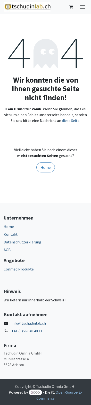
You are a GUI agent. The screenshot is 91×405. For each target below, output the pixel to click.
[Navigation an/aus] (82, 7)
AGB (7, 249)
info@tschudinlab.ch (28, 323)
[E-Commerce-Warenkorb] (71, 7)
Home (46, 167)
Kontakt (11, 234)
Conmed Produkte (19, 269)
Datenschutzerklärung (22, 242)
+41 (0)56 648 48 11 (26, 330)
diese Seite (71, 120)
